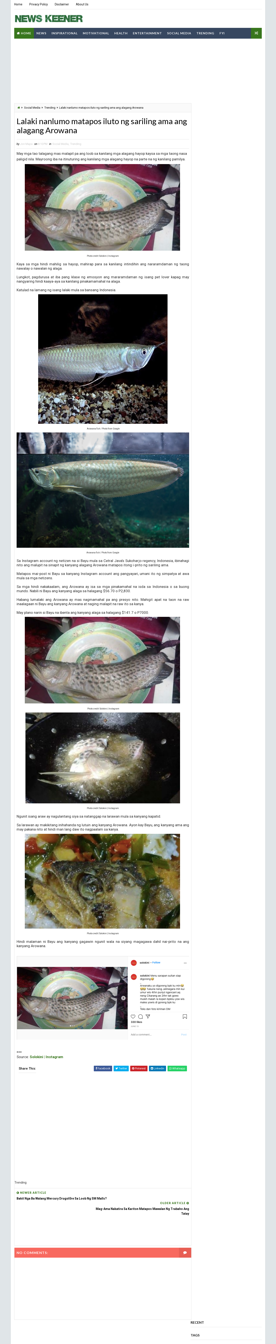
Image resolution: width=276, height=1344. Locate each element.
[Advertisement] (98, 72)
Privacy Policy (38, 4)
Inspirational (64, 32)
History (237, 78)
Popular (202, 121)
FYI (221, 32)
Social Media (179, 32)
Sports (229, 101)
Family (231, 71)
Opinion (219, 93)
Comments (226, 121)
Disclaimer (62, 4)
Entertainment (147, 32)
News (41, 32)
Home (18, 4)
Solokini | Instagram (46, 1057)
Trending (205, 32)
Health (120, 32)
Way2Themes (52, 1336)
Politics (244, 93)
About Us (82, 4)
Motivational (96, 32)
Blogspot (90, 1336)
